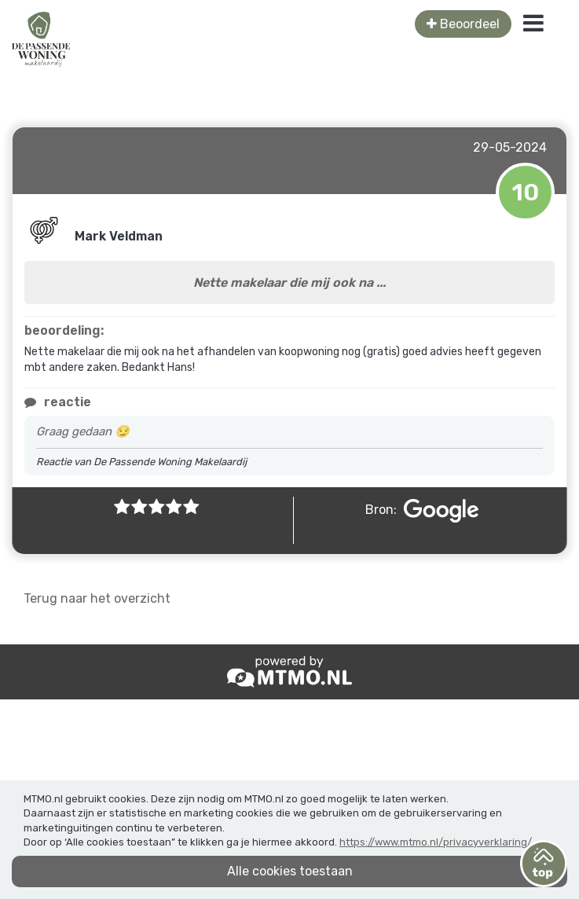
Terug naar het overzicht (97, 598)
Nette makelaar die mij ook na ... (289, 282)
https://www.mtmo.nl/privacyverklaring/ (435, 842)
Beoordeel (463, 24)
